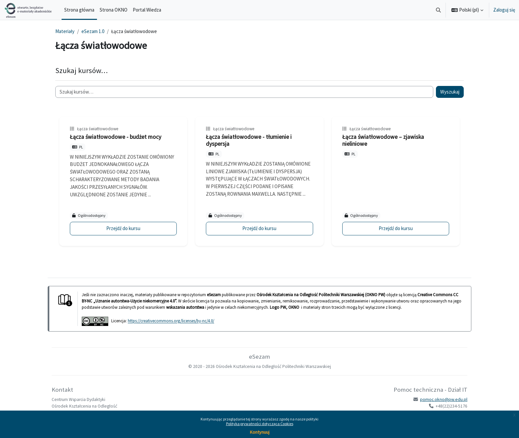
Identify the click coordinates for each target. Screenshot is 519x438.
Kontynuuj (259, 432)
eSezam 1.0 (92, 31)
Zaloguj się (504, 10)
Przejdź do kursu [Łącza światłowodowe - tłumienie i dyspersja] (259, 228)
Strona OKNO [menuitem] (113, 10)
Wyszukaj (449, 92)
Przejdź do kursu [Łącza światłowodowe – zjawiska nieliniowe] (396, 228)
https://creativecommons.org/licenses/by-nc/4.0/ (171, 321)
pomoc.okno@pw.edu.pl (443, 399)
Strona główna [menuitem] (79, 10)
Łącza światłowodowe (97, 129)
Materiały (64, 31)
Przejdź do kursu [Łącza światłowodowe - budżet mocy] (123, 228)
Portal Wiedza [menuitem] (147, 10)
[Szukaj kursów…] (244, 92)
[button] (439, 10)
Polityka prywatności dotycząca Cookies (259, 423)
